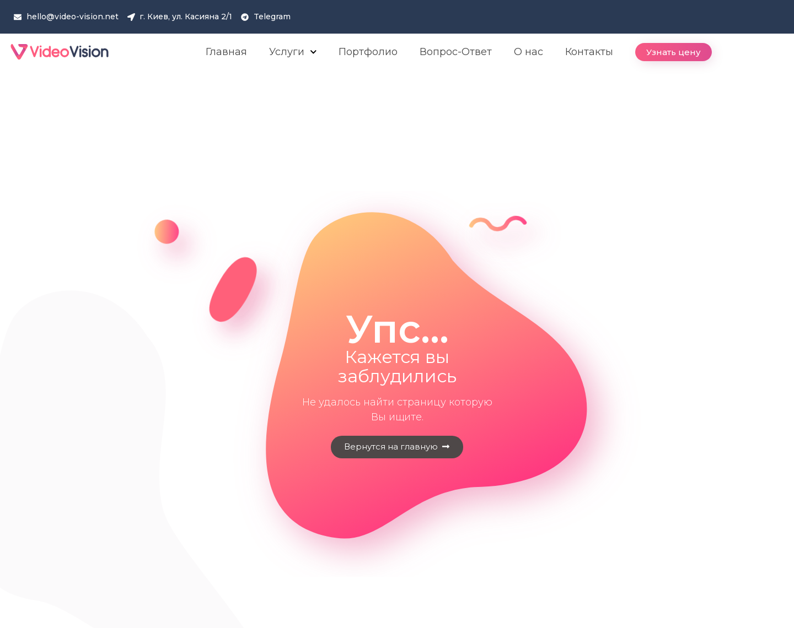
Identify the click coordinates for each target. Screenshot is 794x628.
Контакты (589, 52)
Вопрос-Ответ (456, 52)
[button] (673, 52)
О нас (528, 52)
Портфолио (368, 52)
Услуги (293, 52)
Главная (226, 52)
